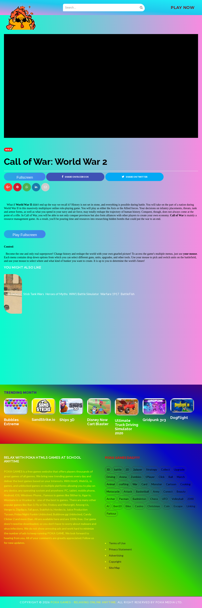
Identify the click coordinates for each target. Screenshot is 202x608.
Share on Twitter (134, 176)
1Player (150, 476)
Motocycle (113, 491)
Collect (165, 469)
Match (181, 476)
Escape (178, 506)
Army (156, 491)
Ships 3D (66, 420)
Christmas (153, 506)
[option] (18, 412)
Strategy (151, 469)
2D (127, 469)
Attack (128, 491)
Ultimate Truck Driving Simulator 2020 (126, 426)
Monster (156, 484)
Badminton (139, 498)
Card (144, 484)
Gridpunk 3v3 (154, 420)
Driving (111, 476)
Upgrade (179, 469)
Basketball (142, 491)
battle (118, 469)
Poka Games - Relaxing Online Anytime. (84, 602)
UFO (165, 498)
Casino (139, 506)
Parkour (111, 513)
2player (137, 469)
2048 (190, 498)
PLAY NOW (182, 7)
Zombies (136, 476)
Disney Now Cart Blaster (98, 422)
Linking (191, 506)
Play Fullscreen (24, 235)
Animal (111, 484)
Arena (123, 476)
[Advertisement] (33, 367)
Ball (171, 476)
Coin (167, 506)
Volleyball (177, 498)
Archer (111, 498)
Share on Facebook (75, 176)
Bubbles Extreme (11, 422)
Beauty (181, 491)
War (8, 149)
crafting (124, 484)
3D (108, 469)
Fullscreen (24, 177)
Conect (168, 491)
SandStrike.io (43, 419)
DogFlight (179, 417)
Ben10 (117, 506)
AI (108, 506)
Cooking (185, 484)
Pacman (124, 498)
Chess (154, 498)
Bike (128, 506)
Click (162, 476)
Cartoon (171, 484)
